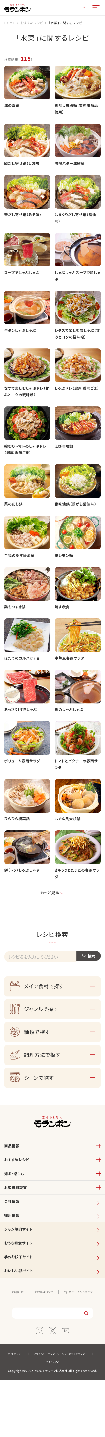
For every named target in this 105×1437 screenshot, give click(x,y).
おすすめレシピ (18, 1195)
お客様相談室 (17, 1228)
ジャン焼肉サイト (20, 1276)
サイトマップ (74, 1418)
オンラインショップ (82, 1347)
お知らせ (15, 1347)
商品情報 (13, 1179)
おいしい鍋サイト (20, 1325)
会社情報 (13, 1244)
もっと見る (49, 925)
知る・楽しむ (15, 1212)
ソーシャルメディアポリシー (40, 1418)
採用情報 (13, 1260)
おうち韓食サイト (20, 1292)
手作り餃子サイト (20, 1309)
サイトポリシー (34, 1410)
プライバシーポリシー (66, 1410)
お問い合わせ (43, 1347)
